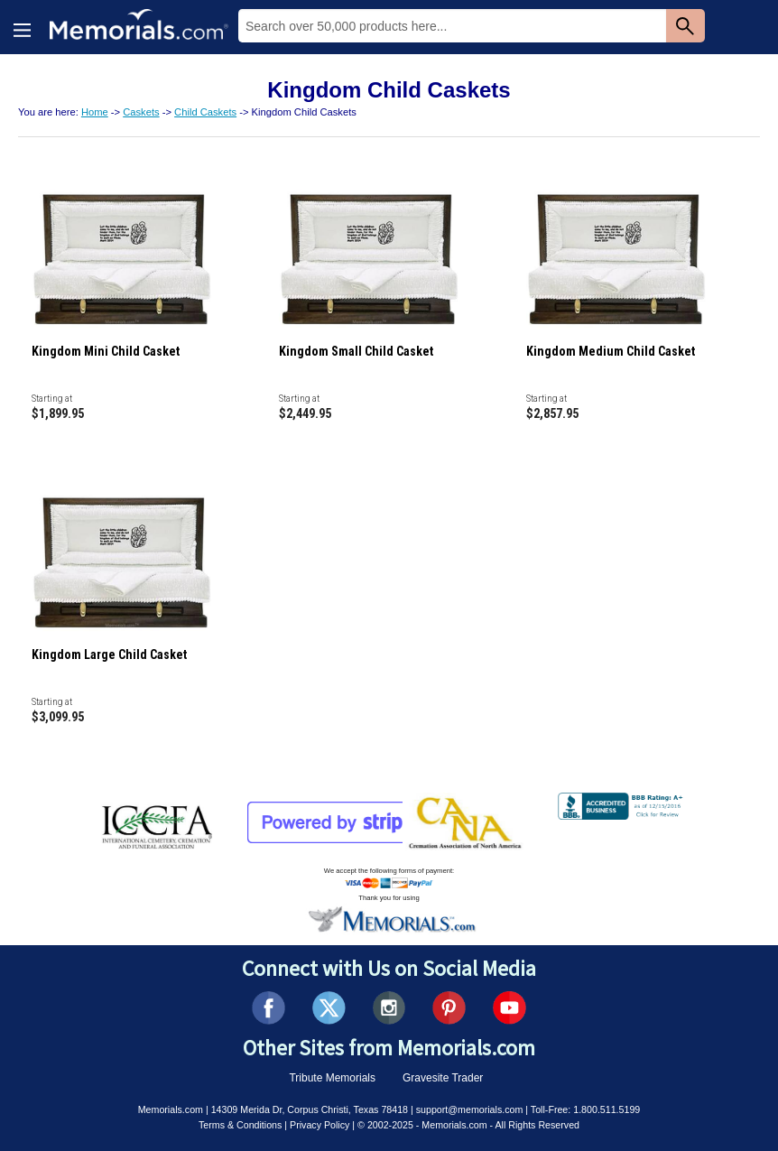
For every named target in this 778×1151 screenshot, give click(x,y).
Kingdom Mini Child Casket (106, 351)
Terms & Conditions (240, 1124)
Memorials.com (170, 1109)
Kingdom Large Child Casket (109, 654)
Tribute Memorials (332, 1078)
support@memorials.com (469, 1109)
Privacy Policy (319, 1124)
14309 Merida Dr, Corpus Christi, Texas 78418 (309, 1109)
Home (94, 112)
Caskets (141, 112)
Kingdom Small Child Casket (356, 351)
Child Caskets (205, 112)
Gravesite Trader (443, 1078)
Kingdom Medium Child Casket (610, 351)
